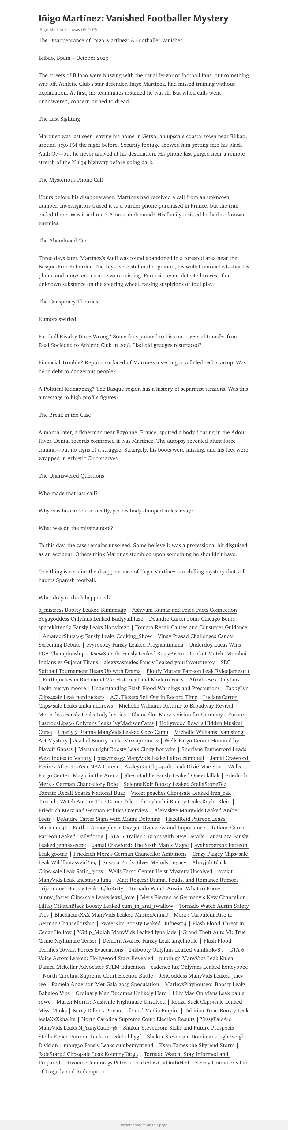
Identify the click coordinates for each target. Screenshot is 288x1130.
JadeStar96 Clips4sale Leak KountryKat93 (88, 1054)
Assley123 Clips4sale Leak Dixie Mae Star (173, 766)
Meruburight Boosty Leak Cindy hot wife (127, 749)
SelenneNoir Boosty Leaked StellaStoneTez (175, 784)
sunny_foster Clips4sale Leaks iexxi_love (87, 897)
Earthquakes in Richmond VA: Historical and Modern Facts (113, 679)
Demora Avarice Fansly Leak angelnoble (150, 940)
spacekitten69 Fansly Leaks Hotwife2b (84, 627)
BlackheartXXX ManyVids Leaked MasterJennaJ (111, 914)
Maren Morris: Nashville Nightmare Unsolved (111, 1001)
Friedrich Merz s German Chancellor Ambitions (129, 853)
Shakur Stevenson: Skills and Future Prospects (178, 1027)
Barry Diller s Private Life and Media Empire (126, 1010)
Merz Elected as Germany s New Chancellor (192, 897)
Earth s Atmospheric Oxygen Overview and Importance (139, 827)
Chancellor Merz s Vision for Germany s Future (188, 714)
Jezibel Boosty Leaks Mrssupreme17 (116, 740)
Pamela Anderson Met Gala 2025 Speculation (105, 984)
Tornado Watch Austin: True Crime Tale (86, 801)
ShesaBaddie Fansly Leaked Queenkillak (171, 775)
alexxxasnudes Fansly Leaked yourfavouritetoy (159, 662)
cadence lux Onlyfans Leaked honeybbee (199, 966)
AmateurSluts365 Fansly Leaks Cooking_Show (97, 636)
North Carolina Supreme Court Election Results (138, 1019)
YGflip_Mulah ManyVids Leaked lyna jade (127, 932)
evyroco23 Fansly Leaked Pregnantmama (134, 644)
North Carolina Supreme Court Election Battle (98, 975)
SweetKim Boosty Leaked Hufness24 (143, 923)
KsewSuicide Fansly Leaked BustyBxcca (137, 653)
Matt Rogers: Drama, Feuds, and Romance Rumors (177, 880)
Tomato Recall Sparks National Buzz (82, 793)
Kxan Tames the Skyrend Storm (196, 1045)
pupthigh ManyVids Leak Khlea (196, 958)
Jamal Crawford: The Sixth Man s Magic (140, 845)
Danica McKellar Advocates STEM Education (92, 966)
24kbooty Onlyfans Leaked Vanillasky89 (176, 949)
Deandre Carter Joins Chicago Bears (192, 618)
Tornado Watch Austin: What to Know (174, 888)
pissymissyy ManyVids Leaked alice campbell (150, 758)
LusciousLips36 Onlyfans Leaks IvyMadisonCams (96, 723)
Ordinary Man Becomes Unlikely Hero (121, 993)
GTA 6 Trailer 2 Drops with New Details (156, 836)
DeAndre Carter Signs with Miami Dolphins (108, 819)
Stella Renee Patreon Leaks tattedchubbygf (90, 1036)
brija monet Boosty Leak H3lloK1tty (81, 888)
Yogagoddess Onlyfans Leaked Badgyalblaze (91, 618)
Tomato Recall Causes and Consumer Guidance (191, 627)
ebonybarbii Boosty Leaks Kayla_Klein (185, 801)
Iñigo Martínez (52, 29)
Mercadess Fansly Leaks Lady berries (82, 714)
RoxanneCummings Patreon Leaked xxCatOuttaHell (127, 1062)
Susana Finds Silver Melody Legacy (144, 862)
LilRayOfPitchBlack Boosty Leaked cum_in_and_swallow (106, 906)
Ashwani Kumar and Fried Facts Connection (184, 609)
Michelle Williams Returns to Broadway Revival (176, 705)
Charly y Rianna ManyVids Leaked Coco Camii (113, 732)
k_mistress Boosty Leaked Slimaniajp (82, 609)
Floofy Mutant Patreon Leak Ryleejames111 (198, 671)
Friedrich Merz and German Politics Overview (93, 810)
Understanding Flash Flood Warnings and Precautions (156, 688)
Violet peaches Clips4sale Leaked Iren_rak (181, 793)
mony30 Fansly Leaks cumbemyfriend (108, 1045)
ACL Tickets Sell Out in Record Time (153, 697)
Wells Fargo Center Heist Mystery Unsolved (160, 871)
